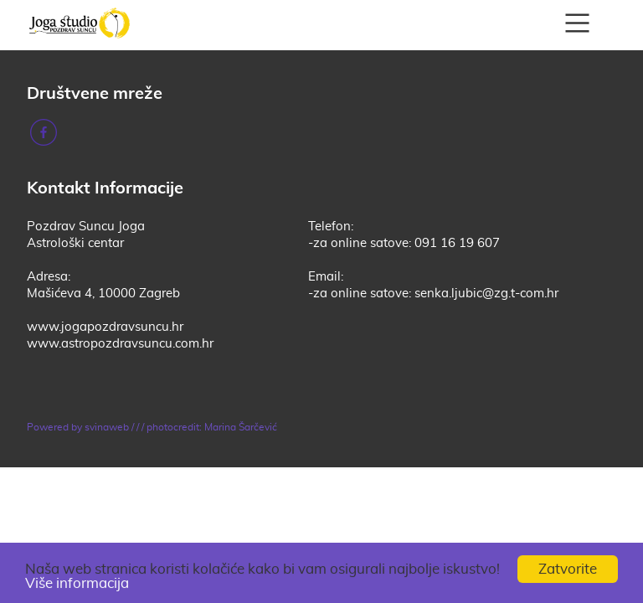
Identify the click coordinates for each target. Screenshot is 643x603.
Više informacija (77, 584)
